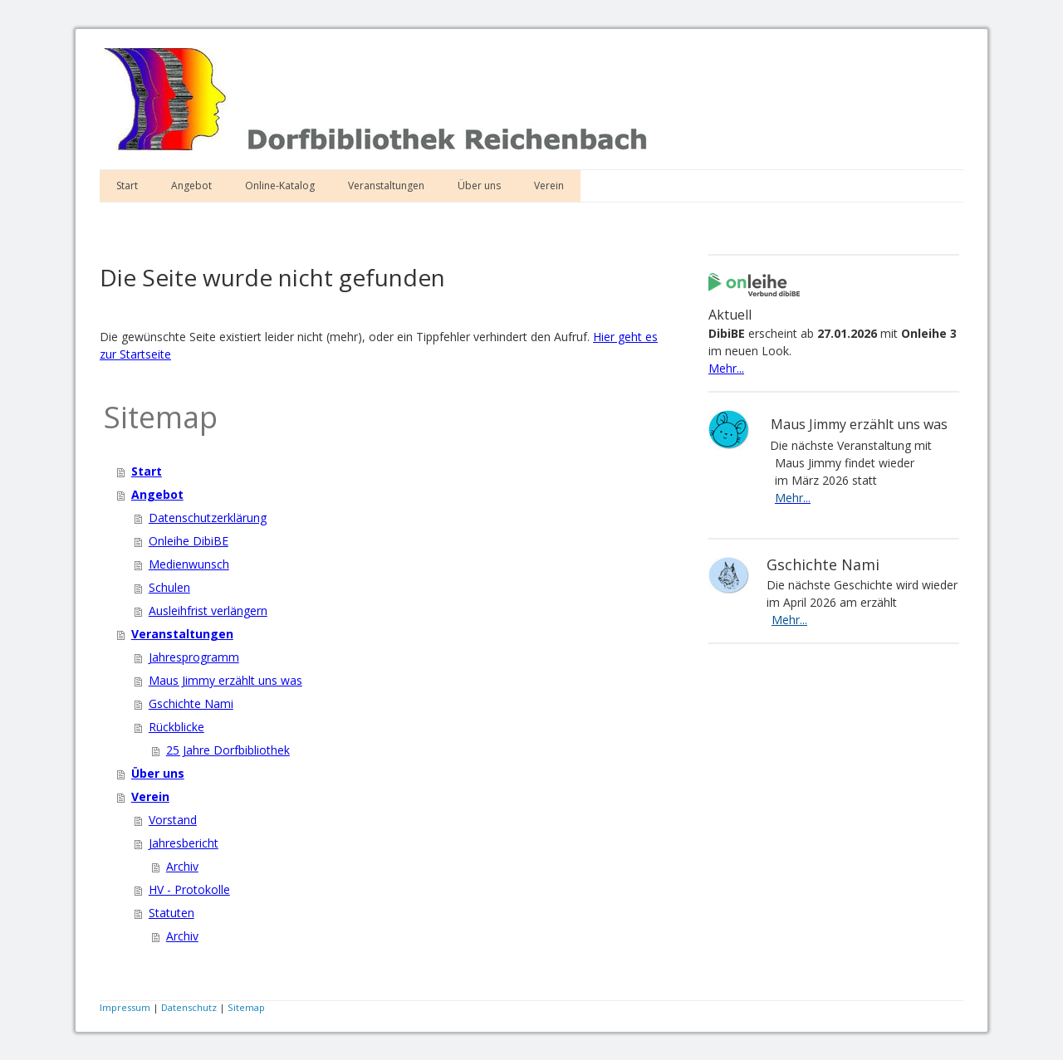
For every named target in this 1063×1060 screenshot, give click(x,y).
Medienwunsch (189, 564)
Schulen (169, 587)
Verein (549, 185)
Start (127, 185)
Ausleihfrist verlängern (208, 610)
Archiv (182, 866)
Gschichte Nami (191, 703)
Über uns (479, 185)
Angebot (191, 185)
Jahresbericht (183, 843)
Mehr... (726, 368)
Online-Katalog (280, 185)
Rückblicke (176, 727)
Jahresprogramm (194, 657)
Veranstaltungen (386, 185)
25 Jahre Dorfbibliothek (228, 750)
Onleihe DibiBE (188, 541)
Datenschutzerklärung (208, 517)
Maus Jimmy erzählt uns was (225, 680)
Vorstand (173, 820)
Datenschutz (189, 1007)
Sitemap (246, 1007)
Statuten (171, 913)
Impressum (125, 1007)
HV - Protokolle (189, 889)
